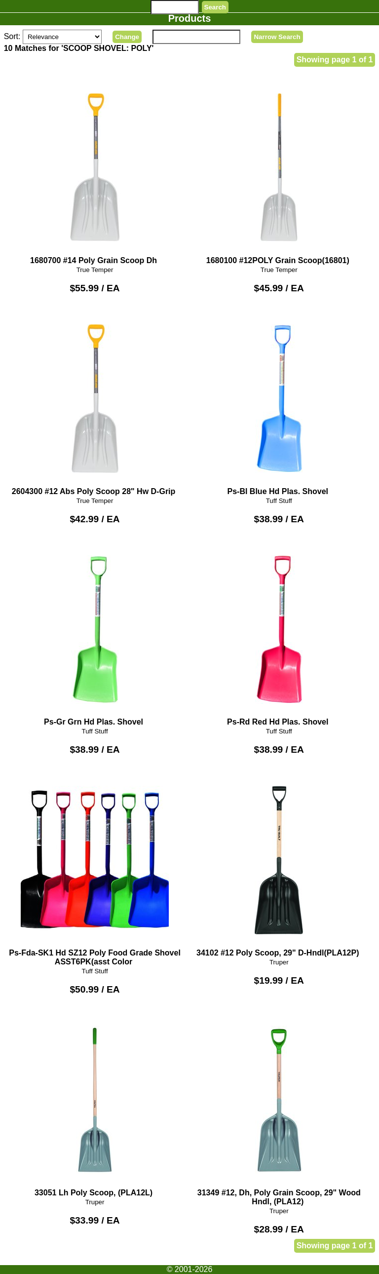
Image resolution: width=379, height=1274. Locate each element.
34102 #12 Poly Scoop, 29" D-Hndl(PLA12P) (278, 864)
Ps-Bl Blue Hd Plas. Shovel (278, 403)
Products (189, 18)
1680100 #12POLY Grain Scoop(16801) (278, 172)
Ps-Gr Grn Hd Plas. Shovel (94, 634)
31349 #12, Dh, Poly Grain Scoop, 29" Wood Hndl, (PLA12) (278, 1108)
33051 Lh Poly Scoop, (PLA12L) (94, 1104)
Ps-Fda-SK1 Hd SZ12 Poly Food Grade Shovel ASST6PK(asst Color (94, 869)
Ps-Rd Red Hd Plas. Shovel (278, 634)
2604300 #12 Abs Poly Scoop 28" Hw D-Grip (94, 403)
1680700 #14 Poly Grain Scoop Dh (94, 172)
